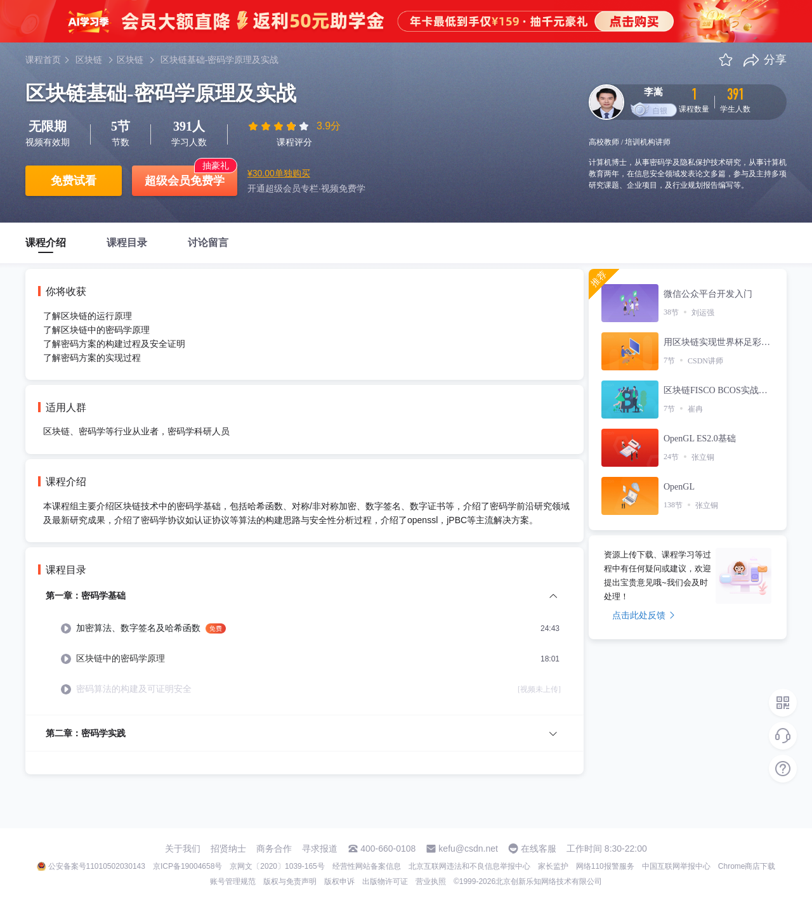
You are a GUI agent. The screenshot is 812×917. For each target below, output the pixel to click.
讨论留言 (208, 242)
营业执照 (431, 881)
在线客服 (538, 848)
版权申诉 (339, 881)
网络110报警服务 (605, 866)
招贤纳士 (228, 848)
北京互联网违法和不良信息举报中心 (469, 866)
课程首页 (43, 60)
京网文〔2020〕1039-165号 (277, 866)
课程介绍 (45, 242)
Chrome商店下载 (747, 866)
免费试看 (73, 180)
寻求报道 (319, 848)
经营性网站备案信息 (366, 866)
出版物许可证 (385, 881)
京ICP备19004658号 (187, 866)
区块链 (88, 60)
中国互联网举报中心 (676, 866)
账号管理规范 (233, 881)
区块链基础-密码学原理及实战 (219, 60)
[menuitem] (304, 651)
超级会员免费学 (185, 180)
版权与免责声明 (290, 881)
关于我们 (182, 848)
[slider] (279, 126)
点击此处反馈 (643, 615)
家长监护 (553, 866)
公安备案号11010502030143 (96, 866)
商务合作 (274, 848)
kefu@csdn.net (468, 848)
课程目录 (127, 242)
